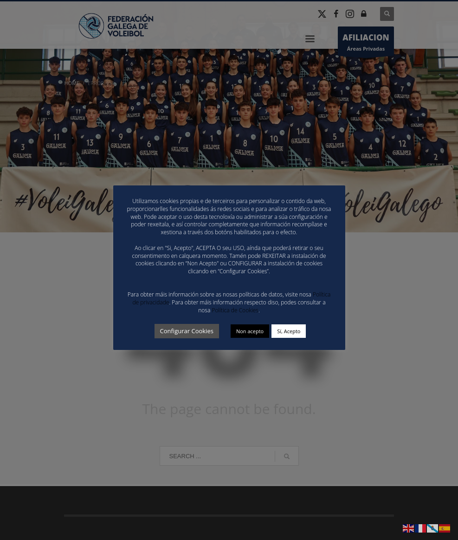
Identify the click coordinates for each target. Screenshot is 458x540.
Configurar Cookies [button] (186, 331)
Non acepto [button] (250, 331)
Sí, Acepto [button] (288, 331)
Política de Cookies (235, 310)
